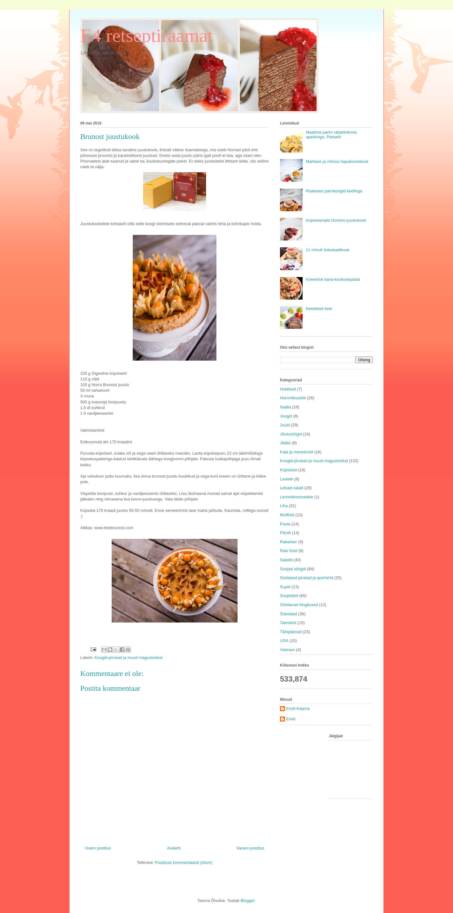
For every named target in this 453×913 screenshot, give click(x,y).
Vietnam (287, 649)
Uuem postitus (98, 848)
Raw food (288, 550)
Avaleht (174, 848)
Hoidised (288, 389)
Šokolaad (288, 613)
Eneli (290, 719)
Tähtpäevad (291, 631)
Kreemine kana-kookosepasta (333, 279)
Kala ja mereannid (296, 452)
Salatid (286, 559)
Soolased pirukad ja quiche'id (306, 577)
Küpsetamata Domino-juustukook (336, 220)
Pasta (285, 524)
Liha (284, 505)
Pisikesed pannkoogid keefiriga (334, 191)
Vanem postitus (250, 848)
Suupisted (289, 595)
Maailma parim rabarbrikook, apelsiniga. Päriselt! (332, 135)
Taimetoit (288, 622)
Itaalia (285, 407)
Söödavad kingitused (299, 604)
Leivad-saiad (291, 487)
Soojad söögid (293, 569)
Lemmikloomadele (296, 497)
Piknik (285, 532)
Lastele (286, 479)
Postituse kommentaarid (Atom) (183, 862)
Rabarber (288, 542)
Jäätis (285, 442)
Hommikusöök (293, 398)
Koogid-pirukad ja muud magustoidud (128, 657)
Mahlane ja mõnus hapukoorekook (337, 161)
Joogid (286, 416)
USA (284, 640)
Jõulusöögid (291, 434)
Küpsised (288, 470)
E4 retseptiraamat (146, 35)
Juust (285, 425)
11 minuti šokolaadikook (328, 249)
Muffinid (287, 514)
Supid (285, 586)
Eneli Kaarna (298, 708)
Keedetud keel (319, 308)
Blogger (247, 900)
